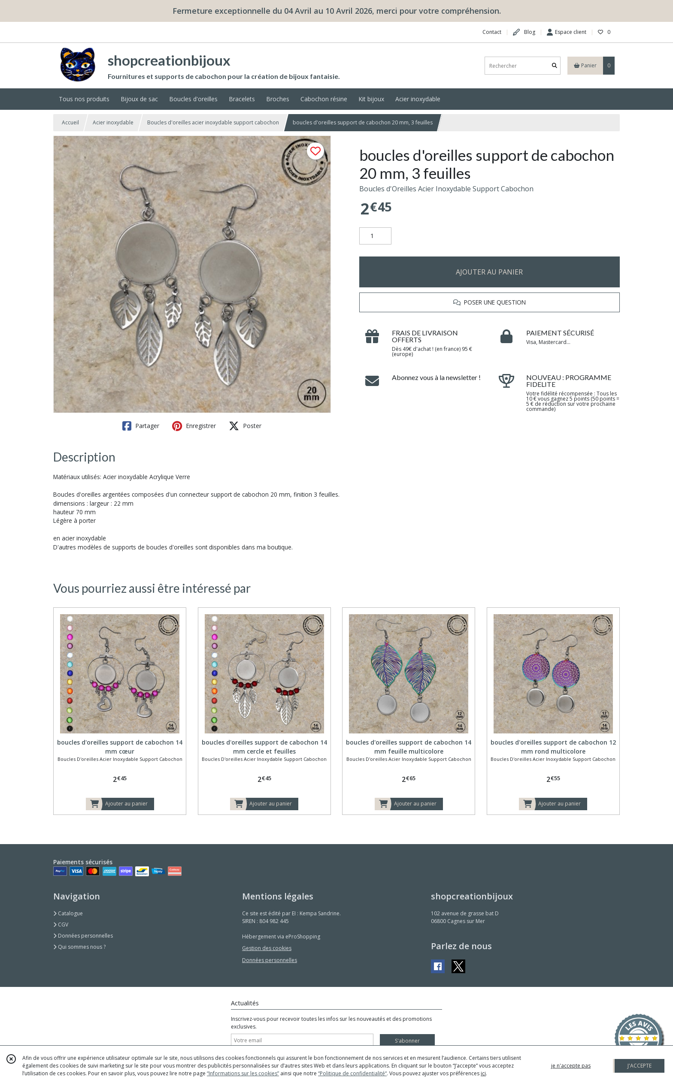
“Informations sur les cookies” (243, 1073)
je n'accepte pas (571, 1065)
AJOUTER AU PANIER (489, 272)
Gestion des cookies (266, 948)
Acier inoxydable (113, 122)
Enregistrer (194, 426)
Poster (245, 426)
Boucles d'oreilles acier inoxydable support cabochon (213, 122)
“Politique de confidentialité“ (352, 1073)
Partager (140, 426)
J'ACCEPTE (640, 1065)
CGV (60, 924)
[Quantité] (375, 235)
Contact (491, 32)
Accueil (70, 122)
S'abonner (407, 1040)
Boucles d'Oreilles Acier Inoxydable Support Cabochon (446, 188)
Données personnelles (83, 935)
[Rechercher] (554, 65)
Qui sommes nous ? (79, 946)
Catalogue (68, 913)
